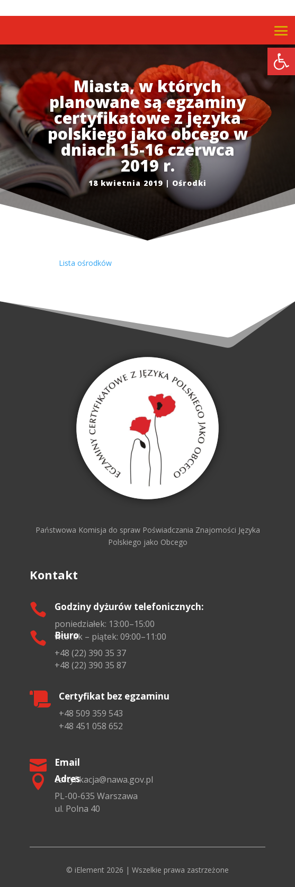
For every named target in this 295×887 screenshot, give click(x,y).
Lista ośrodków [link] (85, 263)
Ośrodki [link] (189, 183)
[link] (281, 61)
